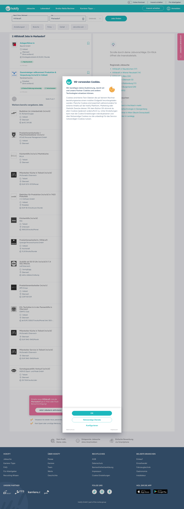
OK (92, 413)
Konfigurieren (92, 425)
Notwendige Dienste (92, 420)
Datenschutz (70, 429)
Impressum (114, 429)
